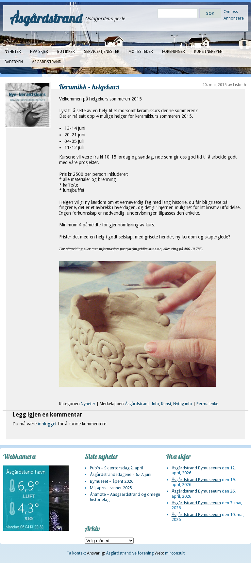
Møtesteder (140, 51)
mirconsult (175, 553)
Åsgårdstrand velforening (130, 553)
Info (155, 404)
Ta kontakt (76, 553)
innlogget (47, 423)
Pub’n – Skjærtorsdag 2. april (116, 467)
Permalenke (207, 404)
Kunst (166, 404)
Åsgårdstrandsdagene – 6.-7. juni (120, 474)
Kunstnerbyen (208, 51)
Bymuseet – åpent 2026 (111, 481)
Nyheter (13, 51)
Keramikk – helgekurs (89, 86)
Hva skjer (39, 51)
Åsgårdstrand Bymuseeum (196, 467)
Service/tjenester (101, 51)
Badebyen (14, 62)
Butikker (66, 51)
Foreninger (173, 51)
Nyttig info (182, 404)
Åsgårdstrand (46, 18)
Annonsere (234, 18)
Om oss (231, 11)
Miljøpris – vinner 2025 (111, 487)
